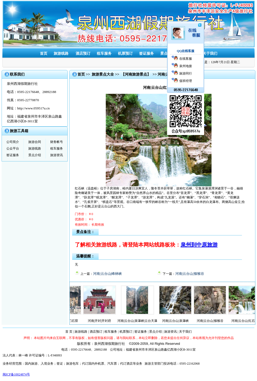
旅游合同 (34, 142)
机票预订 (125, 53)
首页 (43, 53)
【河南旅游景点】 (136, 74)
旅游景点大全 (103, 74)
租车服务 (104, 53)
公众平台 (12, 148)
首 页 (68, 331)
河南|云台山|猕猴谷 (189, 274)
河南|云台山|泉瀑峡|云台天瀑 (139, 321)
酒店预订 (83, 53)
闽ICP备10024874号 (16, 374)
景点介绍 (34, 155)
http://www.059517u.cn (33, 108)
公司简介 (12, 142)
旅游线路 (61, 53)
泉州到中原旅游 (199, 245)
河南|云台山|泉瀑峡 (177, 321)
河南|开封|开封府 (101, 321)
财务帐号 (56, 142)
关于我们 (210, 53)
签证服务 (146, 53)
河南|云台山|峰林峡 (107, 274)
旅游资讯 (56, 155)
